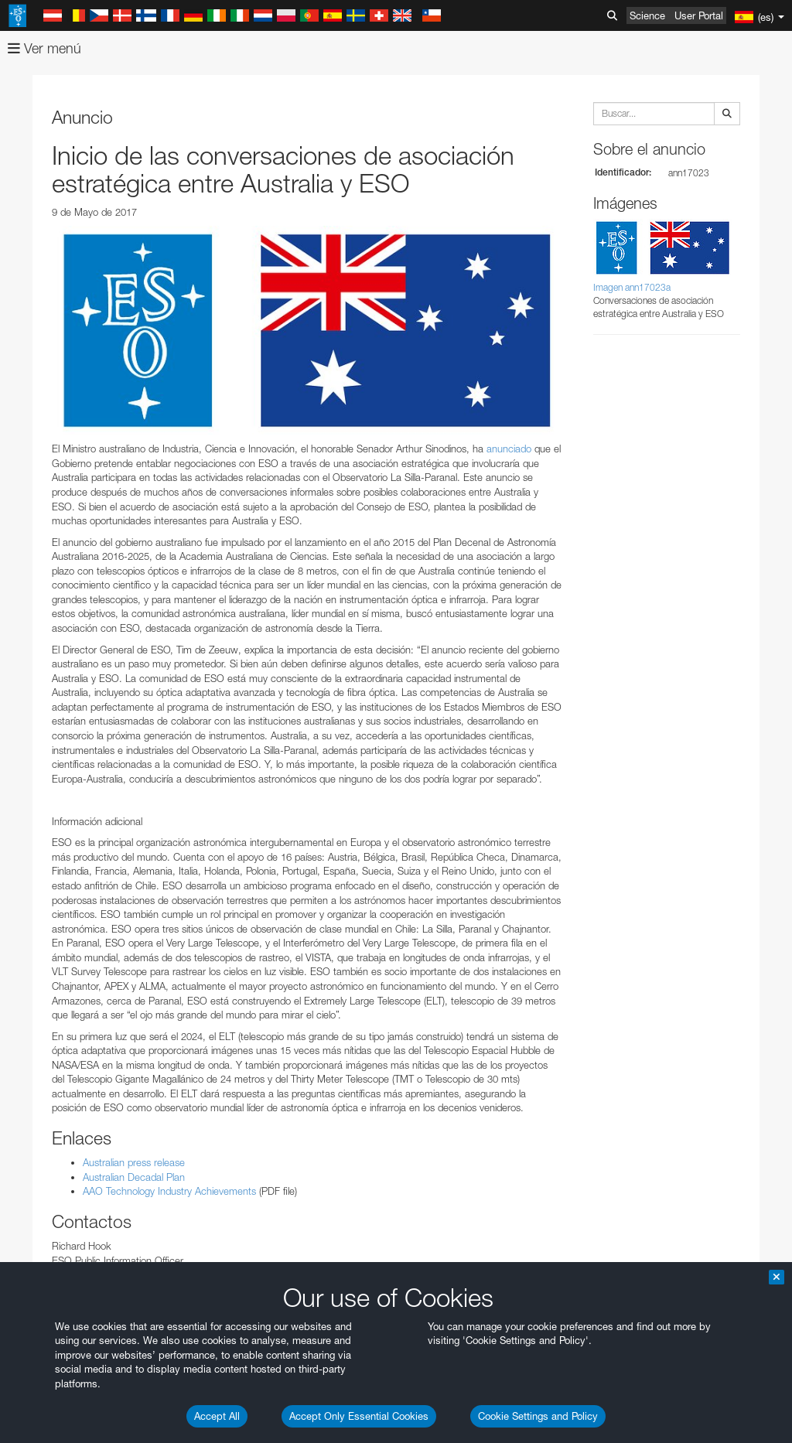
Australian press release (134, 1162)
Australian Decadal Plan (134, 1177)
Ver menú (44, 48)
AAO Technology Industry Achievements (169, 1191)
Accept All (217, 1416)
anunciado (507, 448)
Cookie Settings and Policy (538, 1416)
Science (647, 15)
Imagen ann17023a (632, 287)
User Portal (698, 15)
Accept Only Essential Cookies (358, 1416)
